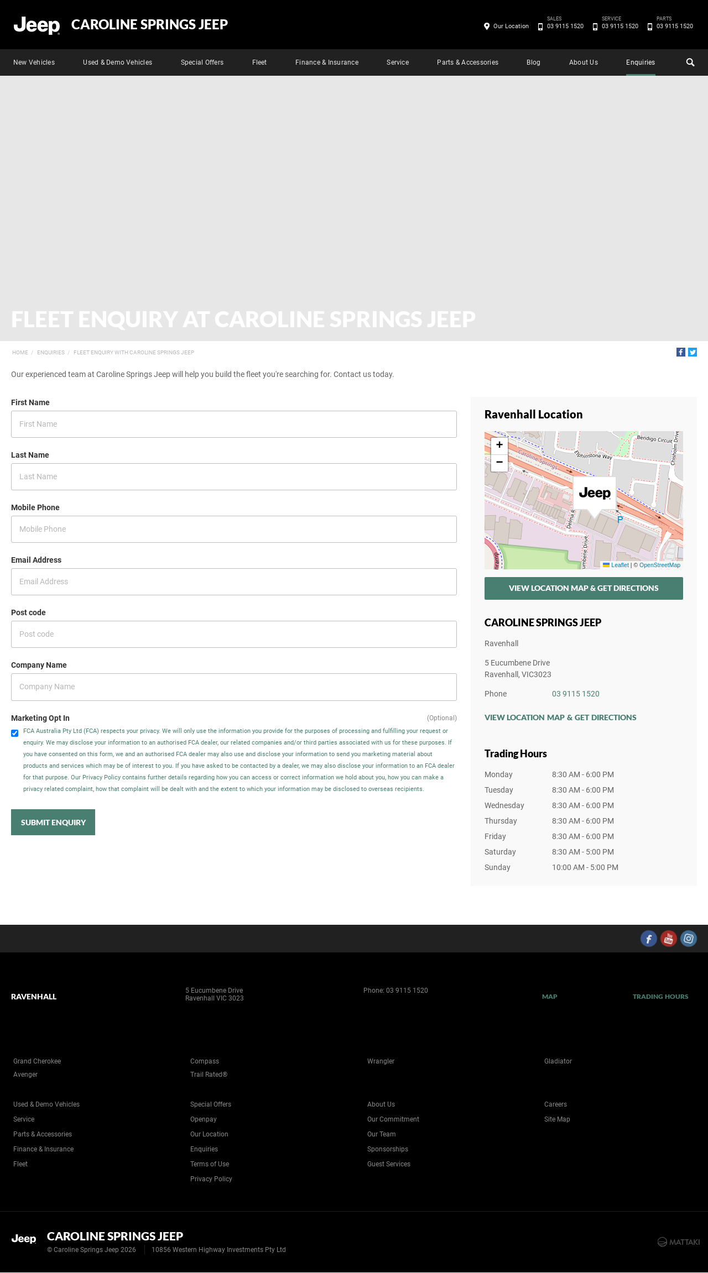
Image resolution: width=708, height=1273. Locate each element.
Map (550, 996)
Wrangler (380, 1061)
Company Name (39, 665)
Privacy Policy (211, 1179)
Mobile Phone (35, 507)
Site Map (557, 1119)
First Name (30, 402)
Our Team (381, 1134)
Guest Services (388, 1164)
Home (20, 352)
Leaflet (615, 565)
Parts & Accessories (467, 62)
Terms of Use (209, 1164)
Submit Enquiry (53, 822)
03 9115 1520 (563, 26)
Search (689, 60)
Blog (533, 62)
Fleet (259, 62)
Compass (204, 1061)
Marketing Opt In (40, 718)
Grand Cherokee (37, 1061)
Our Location (511, 26)
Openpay (203, 1119)
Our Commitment (393, 1119)
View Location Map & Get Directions (584, 588)
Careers (555, 1104)
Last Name (30, 454)
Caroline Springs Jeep (149, 24)
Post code (28, 612)
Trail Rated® (208, 1074)
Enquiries (640, 62)
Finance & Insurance (326, 62)
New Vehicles (34, 62)
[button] (594, 498)
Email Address (36, 560)
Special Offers (202, 62)
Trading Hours (661, 996)
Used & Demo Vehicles (117, 62)
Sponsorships (387, 1149)
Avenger (25, 1074)
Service (398, 62)
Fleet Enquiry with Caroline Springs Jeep (134, 352)
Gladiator (558, 1061)
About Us (583, 62)
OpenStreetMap (659, 565)
